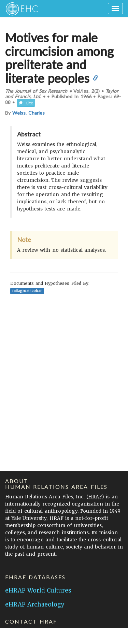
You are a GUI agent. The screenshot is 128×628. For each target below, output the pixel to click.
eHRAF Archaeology (35, 604)
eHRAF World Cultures (38, 590)
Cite (26, 103)
